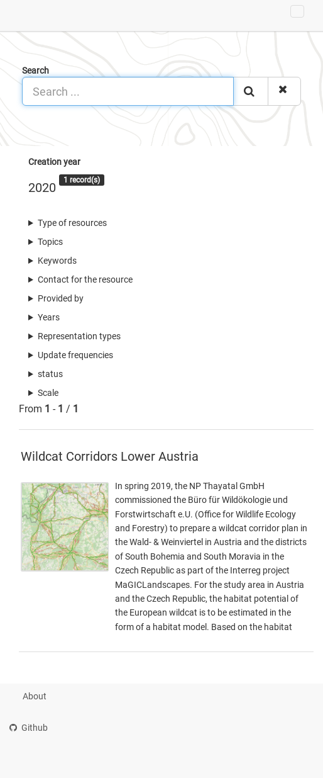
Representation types (79, 336)
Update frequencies (75, 355)
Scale (48, 393)
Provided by (61, 298)
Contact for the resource (85, 279)
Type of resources (72, 223)
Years (49, 317)
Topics (50, 242)
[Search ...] (128, 91)
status (50, 374)
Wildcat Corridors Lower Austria (110, 456)
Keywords (57, 261)
